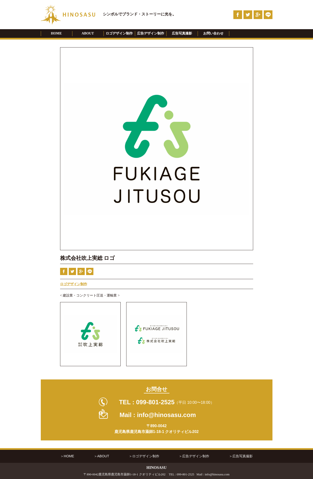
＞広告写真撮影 (241, 456)
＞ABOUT (101, 456)
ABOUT (88, 33)
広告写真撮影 (182, 33)
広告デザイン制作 (150, 33)
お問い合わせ (213, 33)
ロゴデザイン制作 (119, 33)
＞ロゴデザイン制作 (144, 456)
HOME (56, 33)
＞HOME (67, 456)
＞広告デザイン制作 (194, 456)
